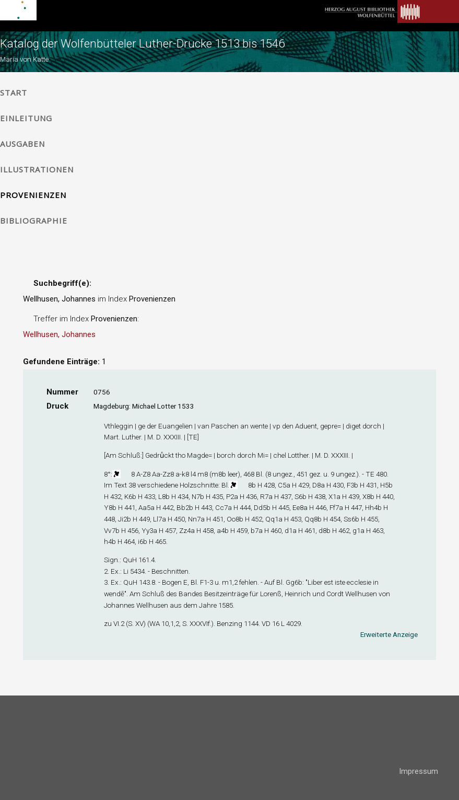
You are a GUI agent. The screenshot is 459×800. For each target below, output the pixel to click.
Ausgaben (22, 143)
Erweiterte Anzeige (389, 634)
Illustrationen (37, 169)
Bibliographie (33, 220)
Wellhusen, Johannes (59, 334)
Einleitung (26, 118)
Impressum (418, 771)
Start (13, 92)
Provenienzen (33, 195)
